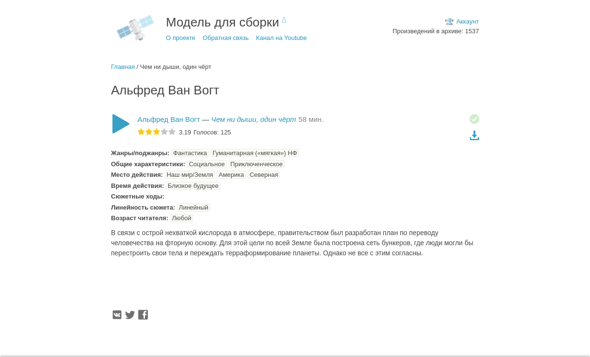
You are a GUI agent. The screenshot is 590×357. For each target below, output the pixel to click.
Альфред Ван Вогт (169, 119)
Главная (123, 66)
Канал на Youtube (281, 37)
